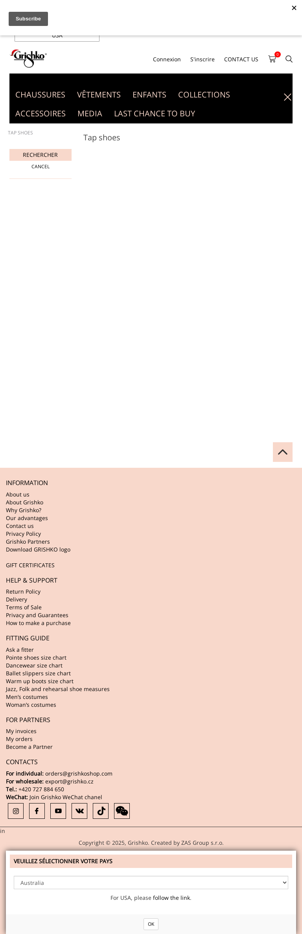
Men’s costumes (27, 696)
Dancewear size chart (34, 665)
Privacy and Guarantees (37, 615)
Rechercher (40, 154)
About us (17, 494)
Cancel (40, 166)
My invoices (21, 731)
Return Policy (23, 591)
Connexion (167, 59)
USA (57, 35)
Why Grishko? (23, 510)
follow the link (171, 897)
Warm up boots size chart (40, 681)
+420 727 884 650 (41, 789)
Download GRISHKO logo (38, 549)
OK (151, 924)
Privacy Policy (23, 533)
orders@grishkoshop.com (78, 773)
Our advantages (27, 518)
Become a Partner (29, 746)
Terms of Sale (24, 607)
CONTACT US (241, 59)
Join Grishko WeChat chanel (65, 797)
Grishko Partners (28, 541)
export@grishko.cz (69, 781)
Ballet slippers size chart (38, 673)
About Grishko (24, 502)
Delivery (16, 599)
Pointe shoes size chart (36, 657)
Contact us (20, 526)
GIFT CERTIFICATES (30, 565)
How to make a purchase (38, 623)
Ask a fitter (20, 649)
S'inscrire (202, 59)
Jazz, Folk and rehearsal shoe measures (58, 689)
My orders (19, 739)
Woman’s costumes (31, 704)
